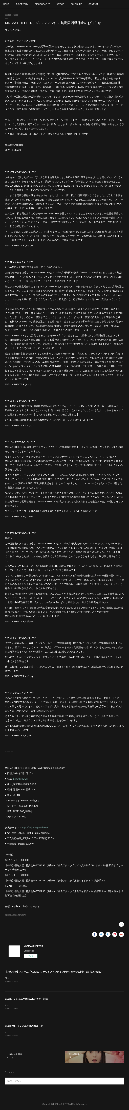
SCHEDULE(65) (11, 915)
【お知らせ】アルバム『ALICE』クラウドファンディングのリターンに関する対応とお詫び (53, 971)
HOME (6, 4)
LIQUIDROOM (20, 778)
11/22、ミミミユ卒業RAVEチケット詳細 (26, 999)
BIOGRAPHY (22, 4)
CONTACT (93, 4)
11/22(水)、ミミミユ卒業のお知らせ (24, 1026)
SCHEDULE (76, 4)
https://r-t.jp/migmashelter (35, 827)
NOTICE (60, 4)
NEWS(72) (22, 915)
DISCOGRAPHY (42, 4)
